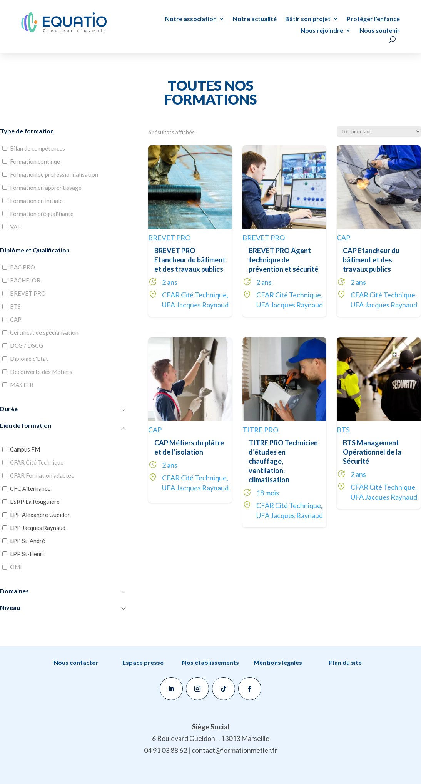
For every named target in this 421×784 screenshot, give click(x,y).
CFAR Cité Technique (36, 462)
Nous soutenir (379, 31)
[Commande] (379, 131)
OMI (16, 566)
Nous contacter (75, 662)
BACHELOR (25, 280)
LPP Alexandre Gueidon (40, 514)
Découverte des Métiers (41, 371)
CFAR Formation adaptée (42, 475)
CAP (16, 319)
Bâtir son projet (308, 19)
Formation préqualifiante (42, 213)
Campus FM (25, 449)
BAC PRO (22, 267)
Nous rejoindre (322, 31)
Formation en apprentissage (46, 187)
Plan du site (345, 662)
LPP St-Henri (27, 553)
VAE (15, 226)
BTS (15, 306)
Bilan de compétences (37, 148)
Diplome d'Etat (29, 358)
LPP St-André (27, 540)
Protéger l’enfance (373, 19)
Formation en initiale (36, 200)
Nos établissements (210, 662)
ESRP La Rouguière (35, 501)
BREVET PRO (28, 293)
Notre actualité (255, 19)
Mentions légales (278, 662)
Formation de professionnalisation (54, 174)
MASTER (21, 384)
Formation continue (35, 161)
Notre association (191, 19)
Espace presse (143, 662)
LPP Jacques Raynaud (37, 527)
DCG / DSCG (26, 345)
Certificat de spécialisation (44, 332)
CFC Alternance (30, 488)
